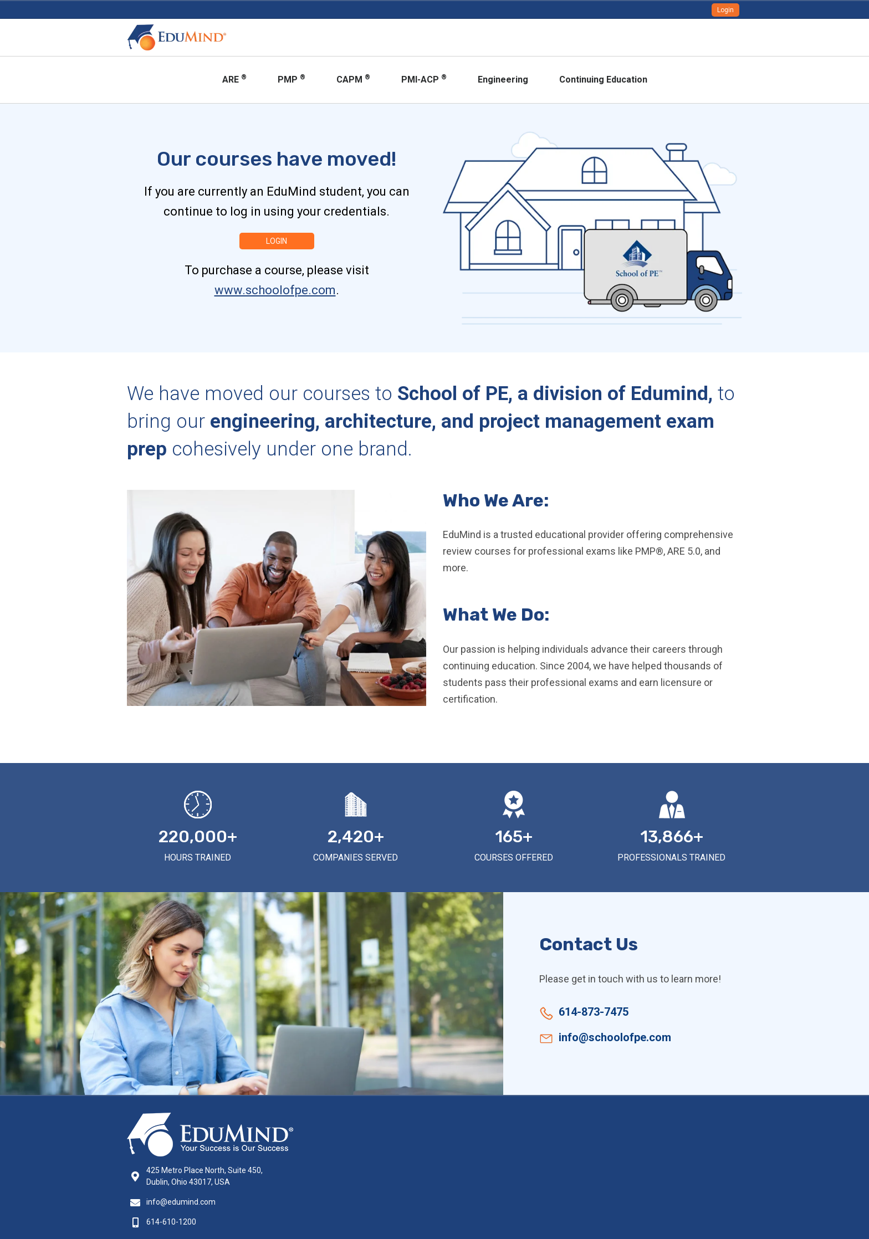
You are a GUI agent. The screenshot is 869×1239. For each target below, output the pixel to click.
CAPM (353, 79)
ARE (234, 79)
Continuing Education (603, 79)
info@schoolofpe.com (615, 1037)
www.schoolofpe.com (275, 290)
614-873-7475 (593, 1011)
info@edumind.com (181, 1201)
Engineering (503, 79)
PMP (291, 79)
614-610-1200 (171, 1221)
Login (725, 10)
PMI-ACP (424, 79)
